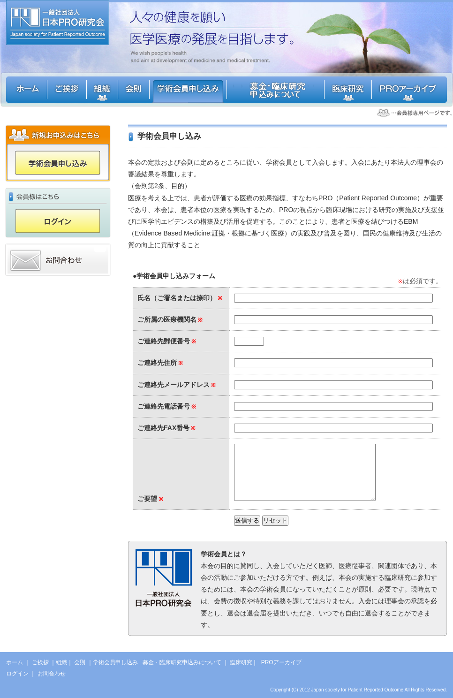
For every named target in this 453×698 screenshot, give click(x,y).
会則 (79, 662)
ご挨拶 (40, 662)
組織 (61, 662)
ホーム (14, 662)
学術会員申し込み (115, 662)
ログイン (17, 673)
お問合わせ (52, 673)
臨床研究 (241, 662)
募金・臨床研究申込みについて (182, 662)
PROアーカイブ (281, 662)
